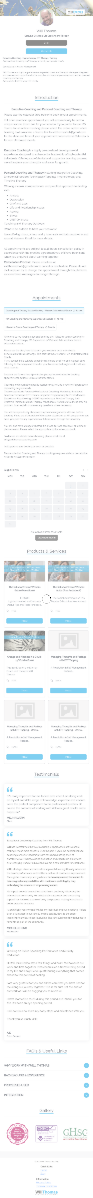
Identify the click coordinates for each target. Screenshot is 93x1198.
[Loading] (46, 599)
